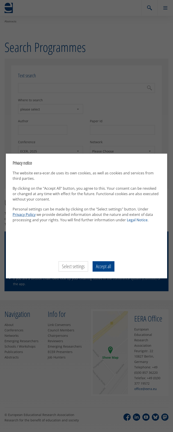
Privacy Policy (24, 214)
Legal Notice (137, 219)
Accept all (103, 266)
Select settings (73, 266)
